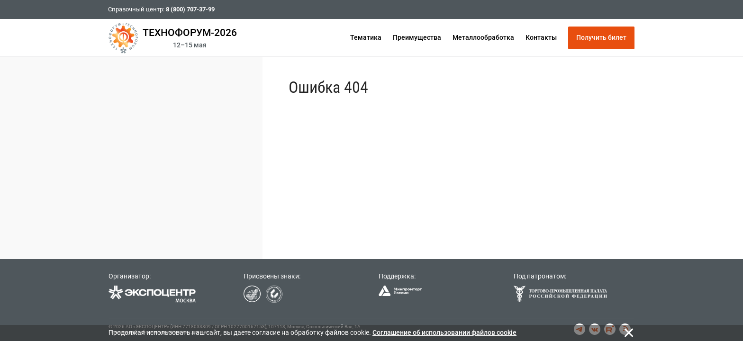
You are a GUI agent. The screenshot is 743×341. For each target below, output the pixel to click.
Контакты (541, 37)
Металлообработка (483, 37)
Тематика (365, 37)
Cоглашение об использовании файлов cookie (444, 332)
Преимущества (417, 37)
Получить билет (601, 37)
